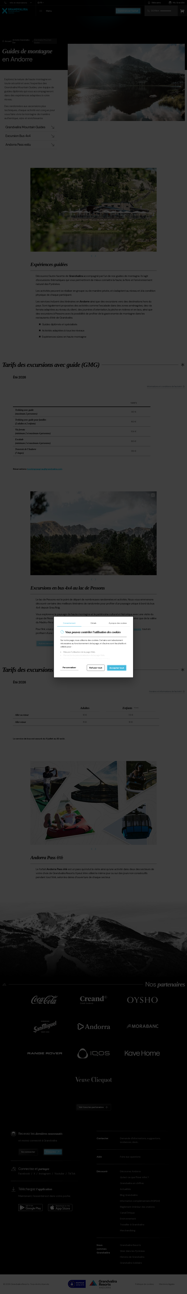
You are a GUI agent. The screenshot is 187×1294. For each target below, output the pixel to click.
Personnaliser (69, 667)
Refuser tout (95, 667)
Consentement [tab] (69, 623)
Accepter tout (116, 667)
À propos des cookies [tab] (118, 623)
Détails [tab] (93, 623)
